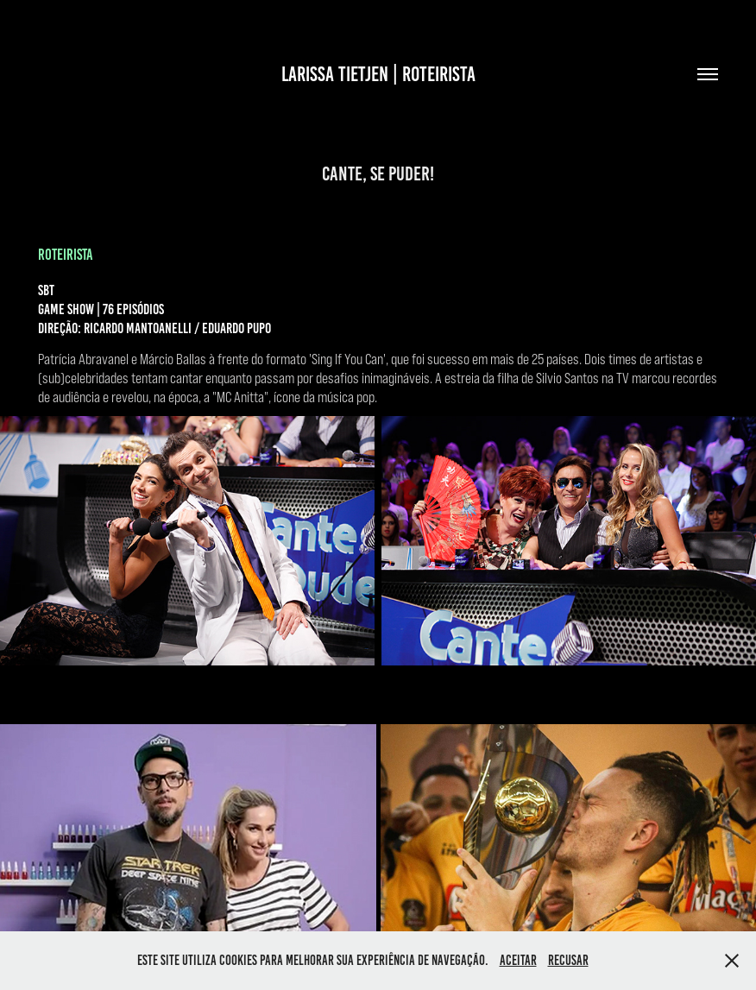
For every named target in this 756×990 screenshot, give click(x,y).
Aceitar (518, 960)
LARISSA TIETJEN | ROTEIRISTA (378, 74)
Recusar (568, 960)
